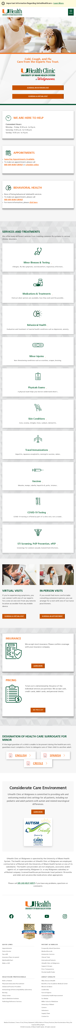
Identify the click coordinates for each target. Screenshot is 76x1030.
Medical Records (47, 951)
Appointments (7, 948)
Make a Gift (6, 963)
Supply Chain (46, 1013)
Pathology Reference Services (12, 1001)
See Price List (38, 710)
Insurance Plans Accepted (10, 957)
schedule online (32, 165)
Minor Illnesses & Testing (37, 263)
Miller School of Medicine (50, 1001)
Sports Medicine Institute (10, 998)
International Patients (49, 960)
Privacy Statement (29, 1022)
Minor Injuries (36, 356)
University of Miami (48, 1004)
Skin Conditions (36, 419)
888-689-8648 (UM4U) (13, 165)
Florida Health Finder (48, 972)
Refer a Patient (7, 980)
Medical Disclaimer (9, 1022)
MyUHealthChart (7, 960)
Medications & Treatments (37, 294)
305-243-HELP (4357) (26, 883)
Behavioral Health (36, 325)
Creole (38, 763)
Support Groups (47, 966)
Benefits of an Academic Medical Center (55, 983)
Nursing (4, 992)
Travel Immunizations (36, 450)
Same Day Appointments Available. (19, 159)
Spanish (55, 755)
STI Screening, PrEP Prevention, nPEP (37, 544)
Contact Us (45, 1016)
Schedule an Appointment (52, 616)
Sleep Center (6, 995)
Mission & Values (47, 986)
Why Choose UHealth (48, 980)
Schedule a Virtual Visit (14, 616)
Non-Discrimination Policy (62, 1022)
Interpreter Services (48, 954)
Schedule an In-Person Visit (38, 87)
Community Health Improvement (52, 995)
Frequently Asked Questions (51, 948)
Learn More (38, 666)
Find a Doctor (6, 951)
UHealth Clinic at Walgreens (51, 963)
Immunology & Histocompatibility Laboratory (17, 989)
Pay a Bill (5, 954)
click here (33, 202)
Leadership (45, 989)
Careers (44, 1007)
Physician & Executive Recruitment (13, 983)
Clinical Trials (46, 957)
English (21, 755)
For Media (45, 998)
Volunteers (45, 1010)
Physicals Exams (36, 388)
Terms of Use (19, 1022)
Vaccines (36, 481)
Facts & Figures (46, 992)
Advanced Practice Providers (11, 986)
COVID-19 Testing (36, 513)
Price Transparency (48, 969)
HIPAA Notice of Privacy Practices (44, 1022)
